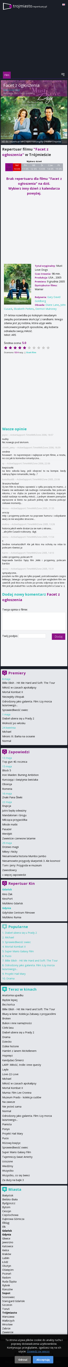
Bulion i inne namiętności (17, 1023)
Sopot (6, 1293)
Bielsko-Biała (10, 1199)
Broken (6, 1018)
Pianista (7, 1124)
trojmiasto (30, 6)
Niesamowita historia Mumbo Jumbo (24, 856)
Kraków (6, 1254)
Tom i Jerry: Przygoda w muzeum (22, 865)
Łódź (5, 1262)
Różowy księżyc (11, 1143)
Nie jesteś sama (11, 1106)
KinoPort (7, 898)
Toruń (6, 1309)
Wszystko (8, 1170)
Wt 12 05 (33, 167)
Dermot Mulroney (46, 308)
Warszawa (8, 1316)
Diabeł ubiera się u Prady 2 (18, 718)
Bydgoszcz (8, 1203)
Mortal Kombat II (12, 692)
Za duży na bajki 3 (13, 1180)
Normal (6, 741)
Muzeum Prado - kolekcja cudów (21, 1097)
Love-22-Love (10, 1074)
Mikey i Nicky (9, 851)
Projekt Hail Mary (15, 973)
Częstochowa (10, 1215)
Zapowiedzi (19, 751)
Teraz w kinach (22, 989)
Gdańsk (7, 1230)
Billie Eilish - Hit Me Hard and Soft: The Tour (28, 682)
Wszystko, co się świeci (16, 1175)
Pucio (8, 956)
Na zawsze (8, 1102)
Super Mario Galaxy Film (19, 951)
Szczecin (7, 1305)
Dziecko (7, 1041)
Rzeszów (7, 1289)
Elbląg (5, 1222)
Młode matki (9, 824)
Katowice (7, 1246)
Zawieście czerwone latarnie (19, 838)
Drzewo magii (10, 847)
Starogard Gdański (13, 1301)
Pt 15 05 (58, 167)
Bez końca (8, 1004)
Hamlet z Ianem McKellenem (19, 1051)
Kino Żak (7, 894)
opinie (57, 141)
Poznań (6, 1273)
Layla (5, 1069)
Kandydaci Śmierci (13, 1060)
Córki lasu (8, 1027)
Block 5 (6, 770)
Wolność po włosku (13, 723)
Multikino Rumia (11, 917)
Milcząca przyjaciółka (14, 819)
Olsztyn (6, 1265)
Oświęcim (8, 1269)
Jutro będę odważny (14, 810)
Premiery (17, 673)
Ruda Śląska (9, 1281)
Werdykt (7, 833)
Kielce (5, 1250)
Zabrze (6, 1328)
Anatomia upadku (12, 995)
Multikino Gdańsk (12, 903)
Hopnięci (7, 1055)
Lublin (5, 1258)
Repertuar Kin (21, 883)
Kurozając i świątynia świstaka (20, 779)
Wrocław (7, 1324)
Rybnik (6, 1285)
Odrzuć (22, 1359)
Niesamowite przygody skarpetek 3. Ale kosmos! (31, 861)
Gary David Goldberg (24, 93)
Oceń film (31, 352)
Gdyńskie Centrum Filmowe (18, 912)
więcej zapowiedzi (15, 874)
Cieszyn (6, 1211)
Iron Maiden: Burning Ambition (20, 775)
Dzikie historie (10, 1046)
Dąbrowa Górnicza (13, 1219)
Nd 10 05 (17, 167)
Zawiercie (7, 1332)
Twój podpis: (10, 636)
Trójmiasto (9, 1312)
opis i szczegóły (34, 141)
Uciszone (7, 1161)
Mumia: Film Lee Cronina (16, 1092)
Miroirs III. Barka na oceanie (18, 736)
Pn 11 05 (25, 167)
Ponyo (6, 1129)
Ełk (4, 1226)
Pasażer (7, 829)
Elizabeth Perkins (24, 308)
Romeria (7, 789)
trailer (49, 141)
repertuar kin (16, 141)
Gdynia (6, 1234)
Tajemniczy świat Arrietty (17, 1157)
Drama (10, 978)
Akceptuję (43, 1359)
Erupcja (6, 806)
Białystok (7, 1195)
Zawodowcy (9, 870)
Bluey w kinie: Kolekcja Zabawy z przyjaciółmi (29, 1014)
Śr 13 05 (42, 167)
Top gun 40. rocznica (14, 761)
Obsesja (7, 784)
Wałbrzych (8, 1320)
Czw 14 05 (50, 167)
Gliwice (6, 1238)
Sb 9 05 (9, 167)
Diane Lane (52, 305)
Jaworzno (7, 1242)
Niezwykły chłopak (13, 696)
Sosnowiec (8, 1297)
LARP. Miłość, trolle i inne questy (21, 1064)
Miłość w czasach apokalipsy (19, 687)
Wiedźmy (7, 1166)
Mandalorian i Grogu (14, 815)
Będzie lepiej (9, 1000)
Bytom (6, 1207)
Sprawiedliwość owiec (15, 710)
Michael (6, 731)
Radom (6, 1277)
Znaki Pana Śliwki (12, 797)
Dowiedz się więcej (38, 1351)
